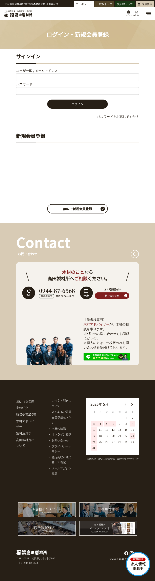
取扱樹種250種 (26, 414)
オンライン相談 (61, 434)
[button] (148, 13)
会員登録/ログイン (62, 419)
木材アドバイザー (96, 324)
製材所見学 (23, 433)
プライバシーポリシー (61, 448)
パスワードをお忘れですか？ (118, 116)
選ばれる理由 (25, 401)
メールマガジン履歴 (61, 470)
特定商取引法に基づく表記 (61, 459)
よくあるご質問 (61, 412)
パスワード (24, 84)
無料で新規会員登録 (77, 208)
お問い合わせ (60, 440)
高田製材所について (25, 442)
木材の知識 (59, 428)
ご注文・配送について (61, 403)
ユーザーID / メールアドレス (37, 70)
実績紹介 (22, 408)
